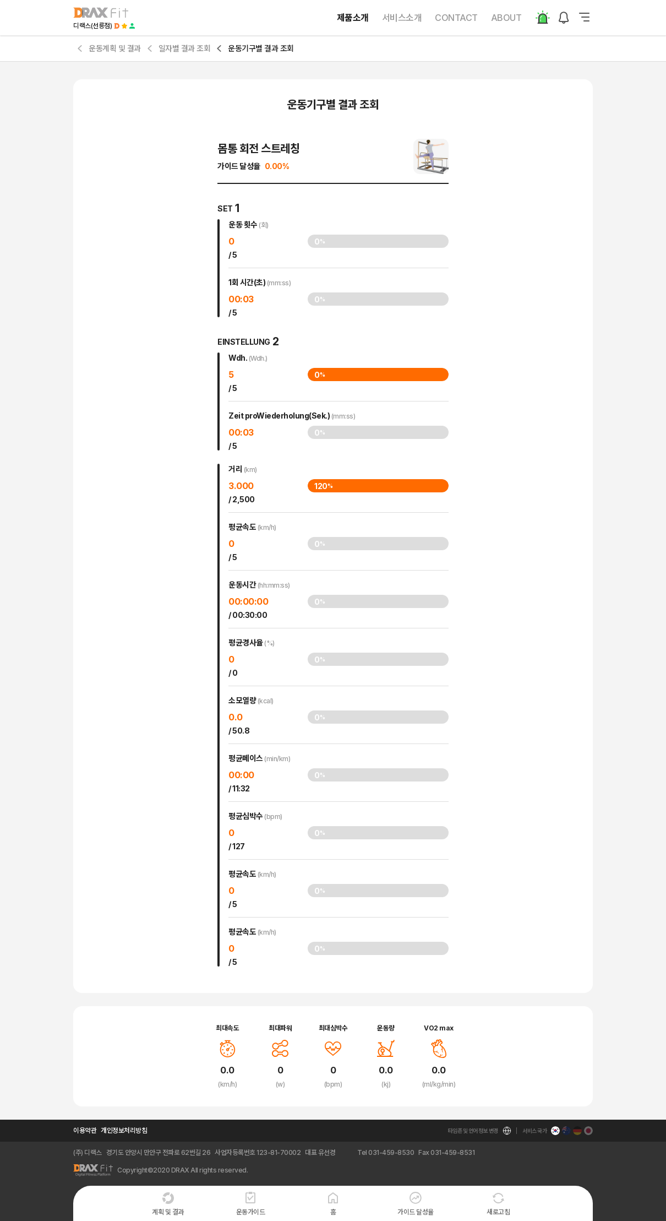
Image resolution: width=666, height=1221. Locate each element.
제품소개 (353, 17)
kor (349, 1130)
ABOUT (506, 17)
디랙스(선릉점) (92, 25)
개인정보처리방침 (124, 1130)
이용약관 (84, 1130)
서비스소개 (402, 17)
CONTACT (456, 17)
